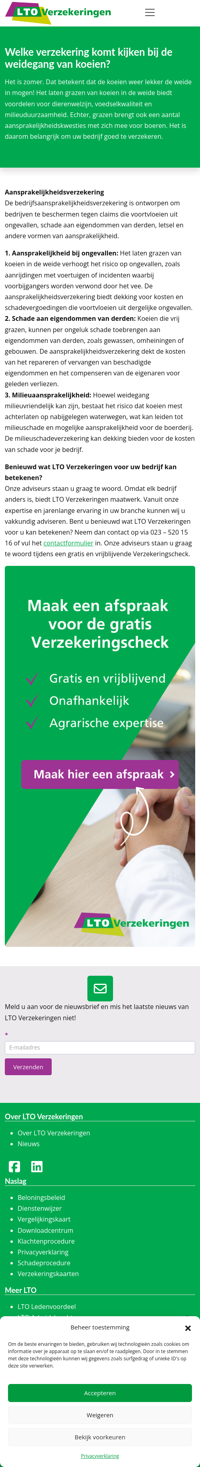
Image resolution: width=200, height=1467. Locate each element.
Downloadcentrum (45, 1230)
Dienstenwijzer (40, 1208)
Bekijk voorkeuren (100, 1437)
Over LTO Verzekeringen (54, 1133)
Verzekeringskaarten (48, 1273)
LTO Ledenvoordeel (47, 1306)
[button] (188, 1327)
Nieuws (29, 1143)
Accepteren (100, 1393)
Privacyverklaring (100, 1456)
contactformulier (68, 543)
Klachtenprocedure (46, 1241)
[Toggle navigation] (150, 12)
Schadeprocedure (44, 1262)
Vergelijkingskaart (44, 1219)
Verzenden (28, 1067)
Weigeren (100, 1415)
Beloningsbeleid (41, 1197)
